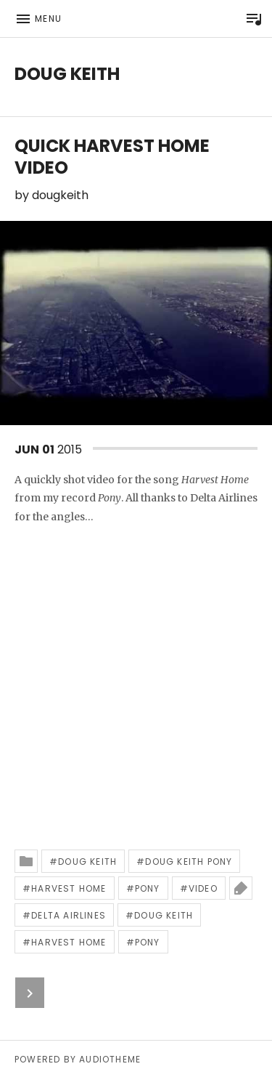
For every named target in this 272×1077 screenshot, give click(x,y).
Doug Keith (67, 74)
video (203, 888)
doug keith (87, 861)
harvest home (68, 888)
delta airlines (68, 915)
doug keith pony (188, 861)
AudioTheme (110, 1059)
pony (147, 888)
